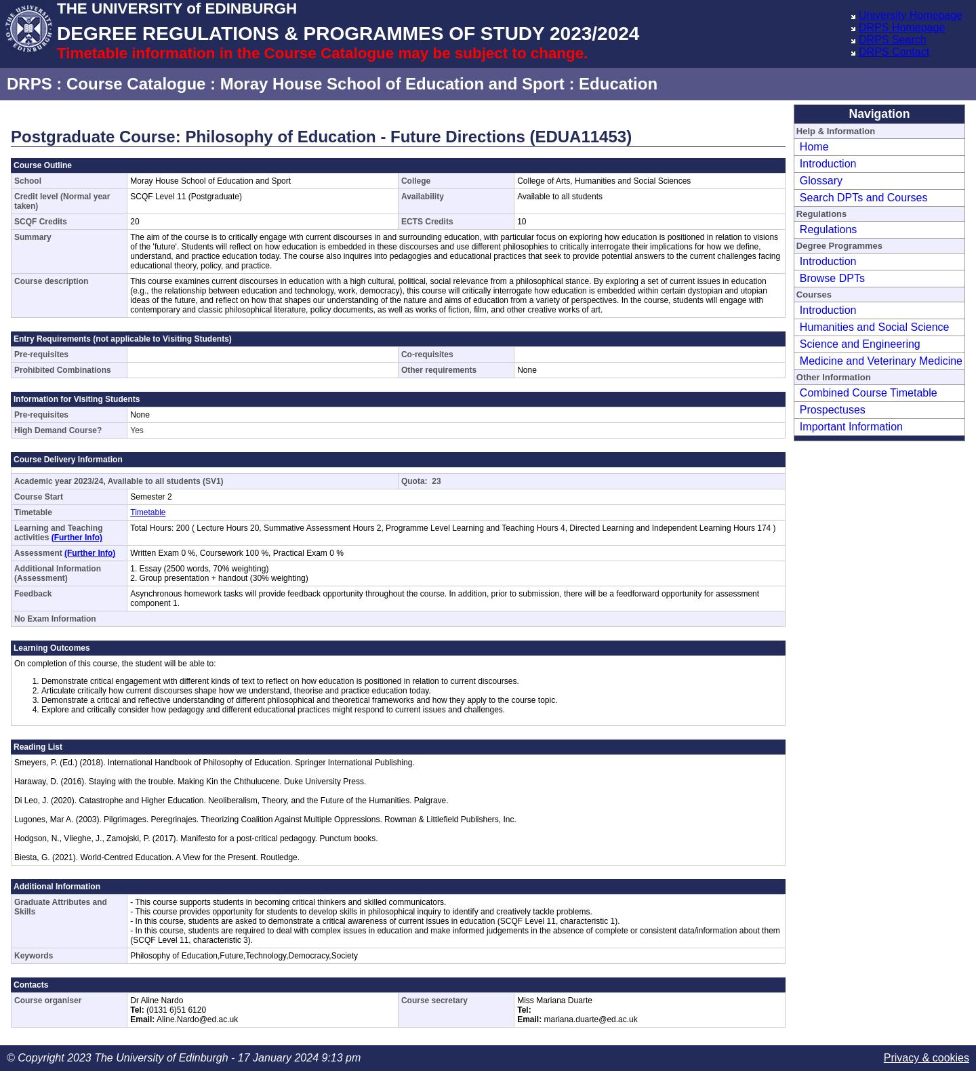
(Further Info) (77, 537)
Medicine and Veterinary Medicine (881, 361)
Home (814, 147)
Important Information (851, 426)
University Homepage (910, 15)
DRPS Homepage (902, 27)
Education (618, 84)
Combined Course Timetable (868, 393)
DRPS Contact (894, 52)
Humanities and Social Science (875, 327)
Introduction (828, 163)
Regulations (828, 229)
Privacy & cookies (926, 1058)
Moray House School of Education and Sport (392, 84)
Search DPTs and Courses (864, 197)
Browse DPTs (832, 278)
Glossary (821, 180)
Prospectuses (833, 410)
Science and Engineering (860, 344)
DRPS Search (893, 39)
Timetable (147, 512)
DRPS (29, 84)
